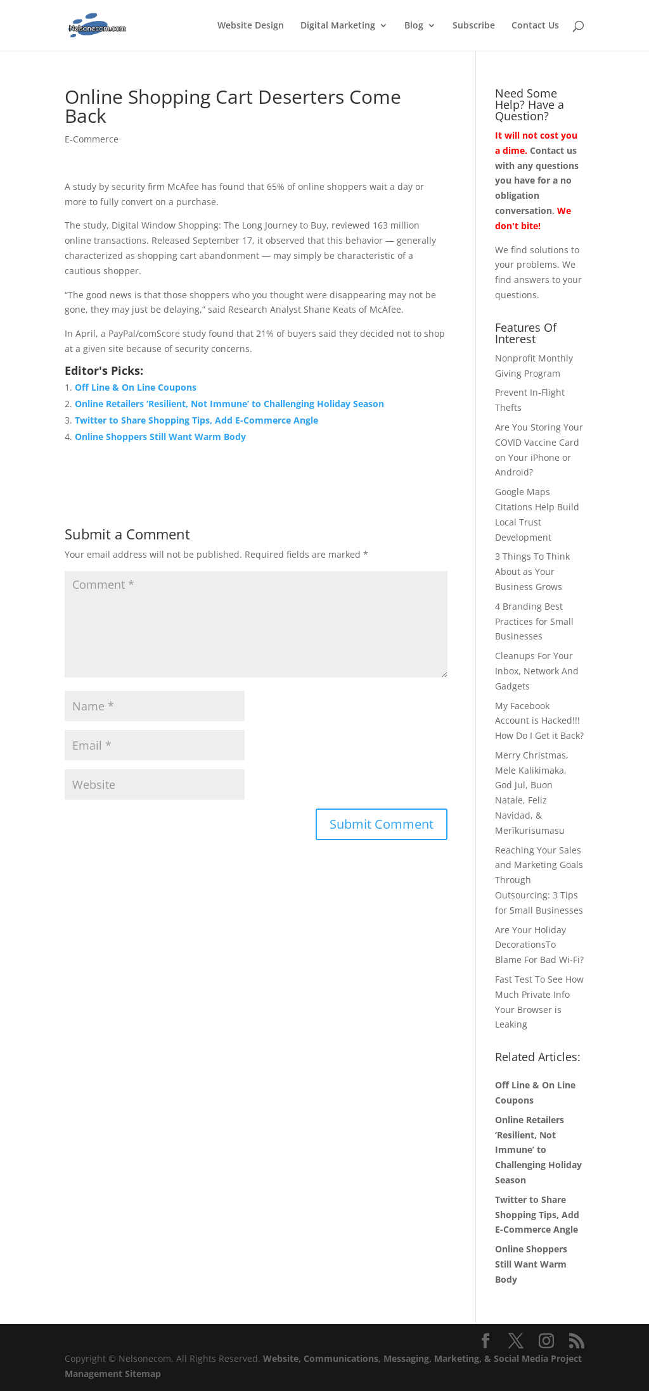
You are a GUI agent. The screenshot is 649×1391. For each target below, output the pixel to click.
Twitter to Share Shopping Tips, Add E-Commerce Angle (196, 420)
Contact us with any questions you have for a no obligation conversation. (537, 180)
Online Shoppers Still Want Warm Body (160, 437)
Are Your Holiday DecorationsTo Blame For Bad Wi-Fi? (539, 945)
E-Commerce (92, 139)
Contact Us (535, 26)
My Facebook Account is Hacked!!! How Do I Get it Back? (539, 721)
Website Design (250, 26)
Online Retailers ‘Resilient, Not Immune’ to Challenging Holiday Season (229, 404)
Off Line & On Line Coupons (135, 387)
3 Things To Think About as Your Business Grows (532, 571)
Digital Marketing (337, 26)
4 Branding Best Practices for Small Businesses (534, 621)
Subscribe (474, 26)
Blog (413, 26)
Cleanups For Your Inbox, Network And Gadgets (537, 671)
